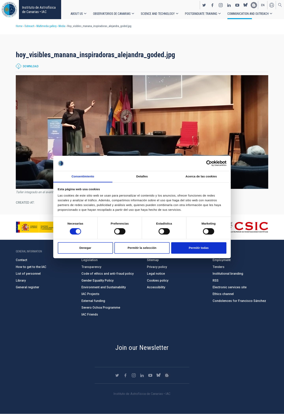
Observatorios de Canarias (112, 14)
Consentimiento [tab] (83, 176)
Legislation (89, 260)
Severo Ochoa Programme (100, 307)
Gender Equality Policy (97, 280)
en (262, 5)
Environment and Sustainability (103, 287)
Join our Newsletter (142, 347)
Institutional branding (228, 273)
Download (30, 66)
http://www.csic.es (246, 227)
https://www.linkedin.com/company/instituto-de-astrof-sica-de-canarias (229, 5)
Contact (21, 260)
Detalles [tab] (142, 176)
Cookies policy (157, 280)
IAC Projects (90, 294)
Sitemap (153, 260)
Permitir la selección (142, 247)
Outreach (29, 26)
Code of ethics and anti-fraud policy (107, 273)
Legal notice (156, 273)
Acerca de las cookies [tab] (201, 176)
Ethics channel (223, 294)
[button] (142, 132)
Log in (271, 5)
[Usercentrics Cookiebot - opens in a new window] (209, 163)
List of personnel (28, 273)
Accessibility (156, 287)
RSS (216, 280)
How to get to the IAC (31, 267)
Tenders (218, 267)
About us (77, 14)
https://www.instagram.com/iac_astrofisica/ (221, 5)
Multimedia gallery (46, 26)
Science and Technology (158, 14)
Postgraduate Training (201, 14)
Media (62, 26)
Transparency (91, 267)
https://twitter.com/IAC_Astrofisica (204, 5)
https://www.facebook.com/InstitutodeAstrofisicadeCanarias (212, 5)
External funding (93, 301)
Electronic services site (230, 287)
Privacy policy (157, 267)
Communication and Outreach (248, 14)
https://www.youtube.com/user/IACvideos (237, 5)
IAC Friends (89, 314)
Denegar (85, 247)
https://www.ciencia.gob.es (38, 227)
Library (21, 280)
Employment (222, 260)
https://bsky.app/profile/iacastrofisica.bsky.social (245, 5)
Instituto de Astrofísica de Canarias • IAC (39, 9)
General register (27, 287)
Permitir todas (199, 247)
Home (19, 26)
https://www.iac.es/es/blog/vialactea (254, 5)
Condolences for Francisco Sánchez (239, 301)
